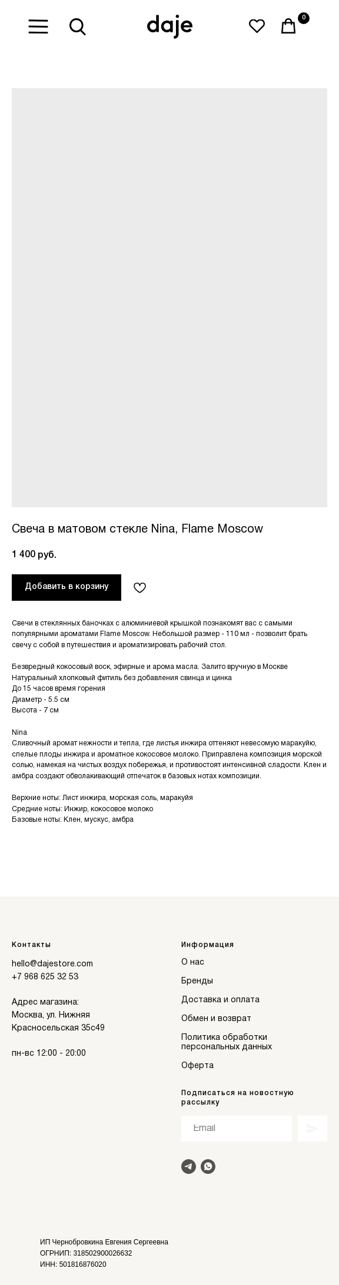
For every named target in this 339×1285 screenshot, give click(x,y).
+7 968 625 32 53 (45, 977)
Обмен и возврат (216, 1019)
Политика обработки (224, 1038)
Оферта (197, 1066)
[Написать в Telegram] (188, 1166)
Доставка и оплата (220, 1000)
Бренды (197, 981)
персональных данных (226, 1047)
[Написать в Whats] (208, 1166)
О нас (192, 962)
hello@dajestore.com (52, 964)
